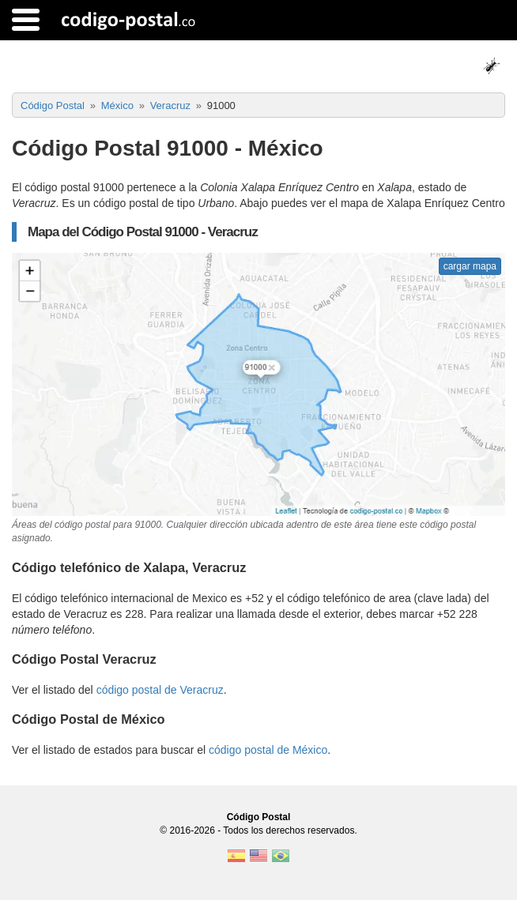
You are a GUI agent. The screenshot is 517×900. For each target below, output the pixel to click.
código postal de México (268, 750)
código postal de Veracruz (160, 689)
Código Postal (259, 817)
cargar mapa (469, 266)
